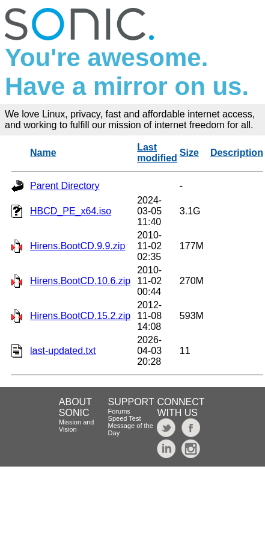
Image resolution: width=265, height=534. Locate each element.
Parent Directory (65, 186)
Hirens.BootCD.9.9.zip (77, 246)
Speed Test (124, 418)
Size (189, 152)
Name (43, 152)
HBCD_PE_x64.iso (70, 211)
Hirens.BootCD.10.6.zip (80, 281)
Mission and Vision (76, 425)
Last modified (157, 152)
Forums (119, 411)
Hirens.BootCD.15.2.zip (80, 316)
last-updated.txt (63, 351)
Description (236, 152)
